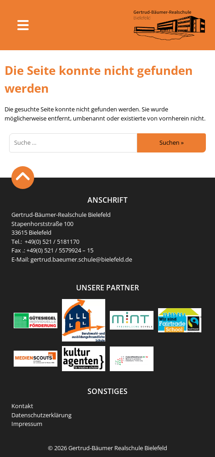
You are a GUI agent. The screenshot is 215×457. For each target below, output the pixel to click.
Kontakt (22, 406)
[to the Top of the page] (22, 177)
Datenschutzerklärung (41, 415)
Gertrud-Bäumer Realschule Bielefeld (117, 448)
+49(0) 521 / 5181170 (52, 241)
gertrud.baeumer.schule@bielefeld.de (81, 259)
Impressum (26, 424)
